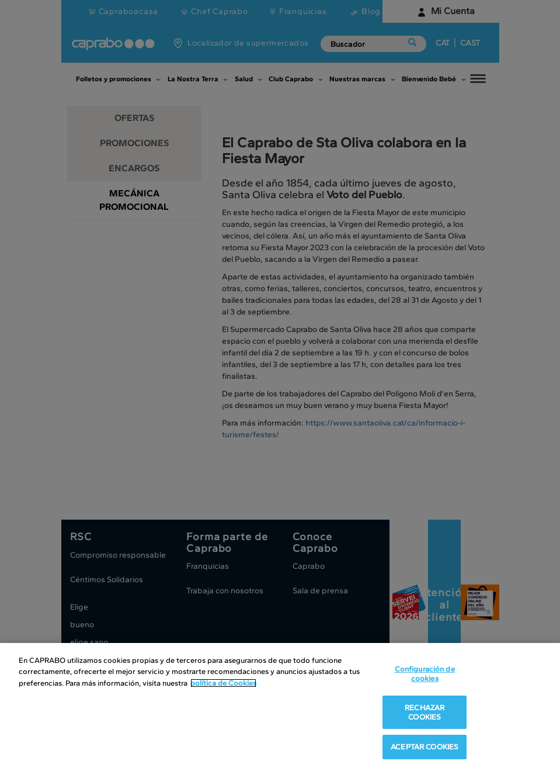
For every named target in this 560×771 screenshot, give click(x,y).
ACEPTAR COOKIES (424, 746)
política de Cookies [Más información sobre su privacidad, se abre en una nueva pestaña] (223, 683)
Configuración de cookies (425, 674)
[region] (280, 707)
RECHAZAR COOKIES (424, 712)
